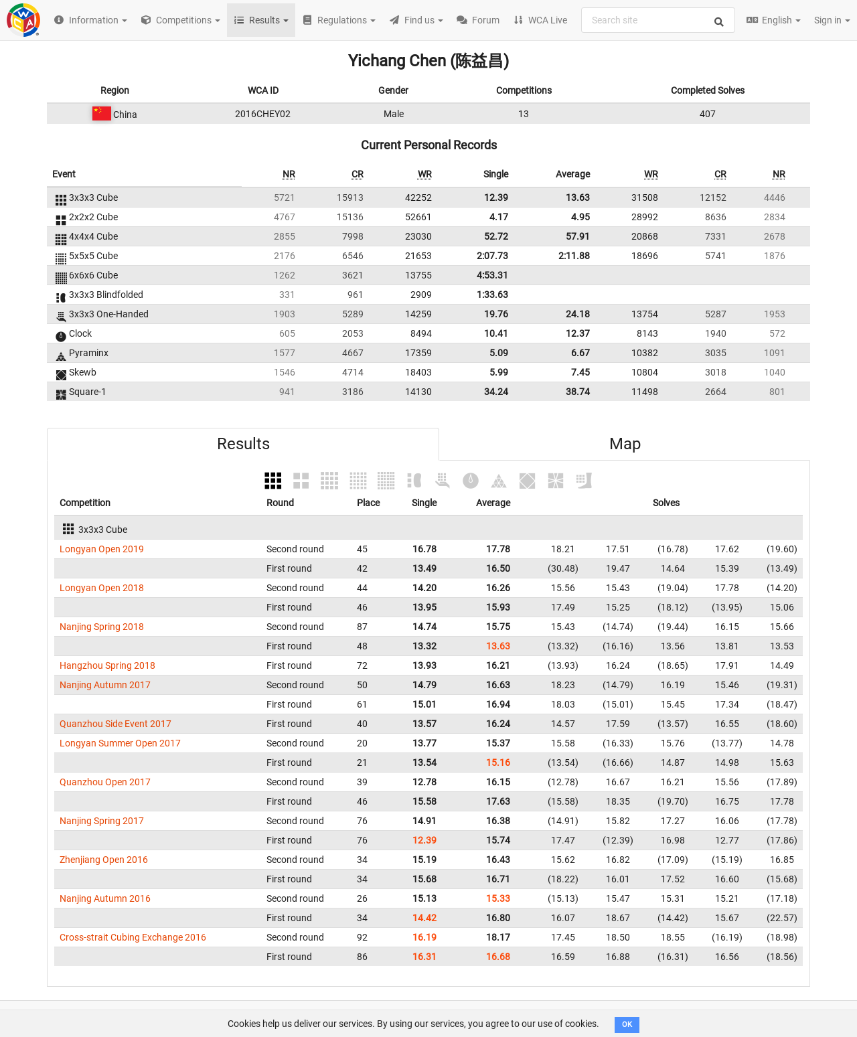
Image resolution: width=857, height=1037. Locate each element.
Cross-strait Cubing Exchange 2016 (133, 937)
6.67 (580, 352)
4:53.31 (492, 275)
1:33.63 (492, 294)
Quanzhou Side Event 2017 (115, 723)
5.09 (498, 352)
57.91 (578, 236)
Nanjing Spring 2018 (102, 626)
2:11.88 (574, 255)
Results (243, 443)
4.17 (498, 217)
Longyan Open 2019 (102, 549)
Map (625, 443)
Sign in (832, 20)
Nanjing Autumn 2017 (105, 685)
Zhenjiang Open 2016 (104, 859)
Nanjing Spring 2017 (102, 820)
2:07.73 (492, 255)
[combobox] (658, 20)
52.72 (496, 236)
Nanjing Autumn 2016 (105, 898)
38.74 (578, 391)
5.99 (498, 372)
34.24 (496, 391)
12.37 (578, 333)
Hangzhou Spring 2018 (107, 665)
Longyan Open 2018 (102, 587)
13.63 (578, 197)
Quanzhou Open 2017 (105, 782)
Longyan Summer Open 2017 (120, 743)
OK (627, 1024)
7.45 (580, 372)
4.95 (580, 217)
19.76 (496, 314)
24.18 (578, 314)
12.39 (496, 197)
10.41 (496, 333)
